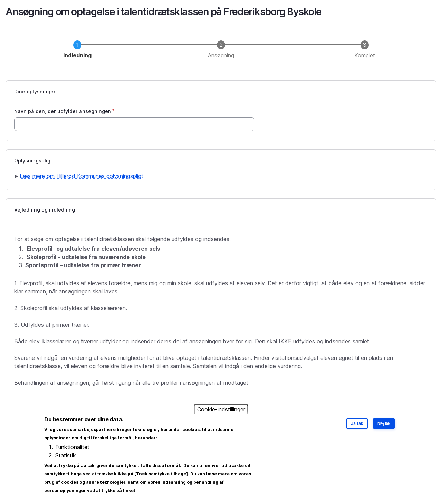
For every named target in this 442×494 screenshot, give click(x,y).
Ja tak (357, 428)
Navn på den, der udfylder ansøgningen (62, 111)
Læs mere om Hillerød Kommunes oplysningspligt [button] (81, 176)
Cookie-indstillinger (221, 414)
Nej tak (383, 429)
